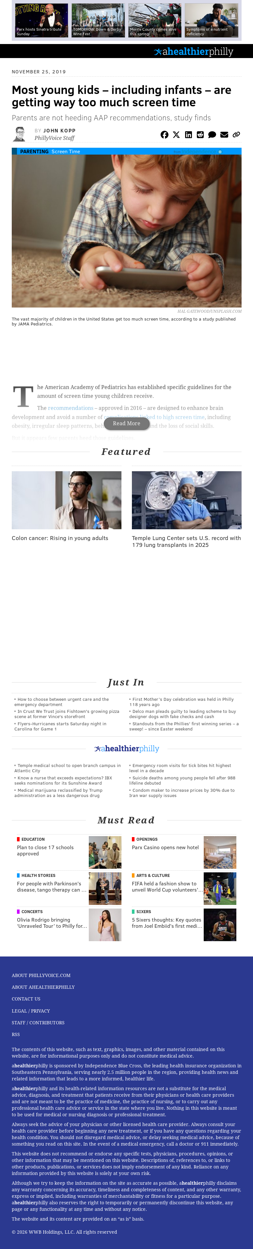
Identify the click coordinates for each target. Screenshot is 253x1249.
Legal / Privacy (31, 1011)
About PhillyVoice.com (41, 975)
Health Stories (38, 875)
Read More (126, 423)
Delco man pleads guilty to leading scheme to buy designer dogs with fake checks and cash (182, 713)
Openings (147, 839)
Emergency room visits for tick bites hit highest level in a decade (180, 768)
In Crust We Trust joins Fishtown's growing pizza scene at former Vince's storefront (66, 713)
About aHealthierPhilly (43, 987)
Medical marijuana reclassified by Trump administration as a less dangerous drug (58, 792)
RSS (16, 1034)
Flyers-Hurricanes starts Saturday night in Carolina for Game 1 (60, 726)
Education (33, 839)
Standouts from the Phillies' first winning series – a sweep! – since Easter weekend (184, 726)
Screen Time (66, 151)
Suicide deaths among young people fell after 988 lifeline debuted (182, 780)
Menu (242, 51)
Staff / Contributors (38, 1022)
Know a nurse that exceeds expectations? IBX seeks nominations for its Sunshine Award (63, 780)
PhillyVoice (16, 50)
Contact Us (26, 998)
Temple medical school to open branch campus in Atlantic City (67, 768)
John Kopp (59, 130)
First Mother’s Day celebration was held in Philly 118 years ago (181, 701)
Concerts (32, 911)
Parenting (34, 151)
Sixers (143, 911)
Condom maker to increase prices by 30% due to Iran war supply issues (182, 792)
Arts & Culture (153, 875)
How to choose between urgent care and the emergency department (61, 701)
